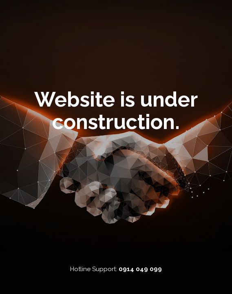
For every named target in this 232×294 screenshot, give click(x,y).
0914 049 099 (140, 269)
